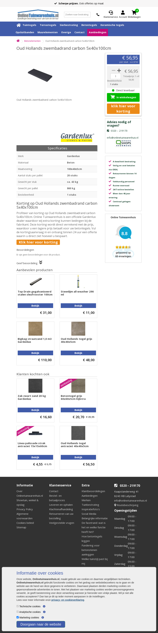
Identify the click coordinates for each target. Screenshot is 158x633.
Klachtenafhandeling (61, 509)
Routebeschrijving (126, 505)
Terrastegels (48, 25)
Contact (79, 32)
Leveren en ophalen (61, 504)
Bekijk (35, 305)
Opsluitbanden (25, 32)
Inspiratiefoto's (91, 509)
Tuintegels (29, 25)
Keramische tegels (112, 25)
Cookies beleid (25, 522)
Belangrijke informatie (95, 518)
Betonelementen (32, 40)
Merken (86, 500)
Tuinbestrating (90, 504)
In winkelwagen (123, 97)
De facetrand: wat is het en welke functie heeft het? (94, 527)
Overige (66, 32)
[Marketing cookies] (17, 617)
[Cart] (134, 12)
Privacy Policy (24, 509)
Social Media (89, 513)
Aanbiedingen (97, 32)
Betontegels (89, 25)
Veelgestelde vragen (61, 522)
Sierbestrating (69, 25)
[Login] (123, 14)
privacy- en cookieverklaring (67, 600)
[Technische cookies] (17, 606)
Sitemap (21, 527)
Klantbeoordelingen (93, 491)
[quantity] (115, 76)
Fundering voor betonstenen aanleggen (91, 550)
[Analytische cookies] (17, 612)
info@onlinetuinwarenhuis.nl (130, 500)
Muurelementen (48, 32)
